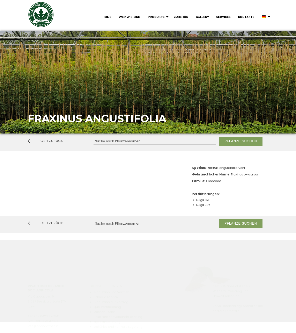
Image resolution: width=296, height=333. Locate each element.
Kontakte (246, 17)
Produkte (156, 17)
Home (107, 17)
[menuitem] (106, 17)
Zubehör (181, 17)
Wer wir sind (129, 17)
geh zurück (45, 140)
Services (223, 17)
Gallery (202, 17)
